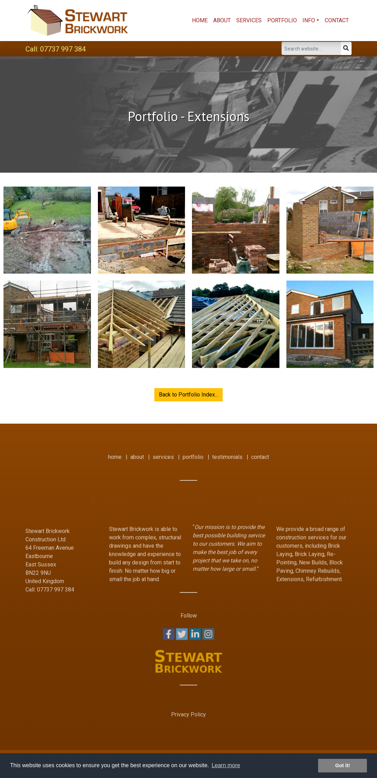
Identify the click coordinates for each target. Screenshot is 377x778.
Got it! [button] (342, 765)
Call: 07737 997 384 (55, 49)
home (115, 452)
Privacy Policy (188, 714)
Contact (337, 20)
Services (249, 20)
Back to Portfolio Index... (188, 394)
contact (260, 452)
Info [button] (308, 20)
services (163, 452)
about (137, 452)
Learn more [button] (225, 765)
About (222, 20)
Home (200, 20)
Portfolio (282, 20)
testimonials (227, 452)
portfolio (193, 452)
